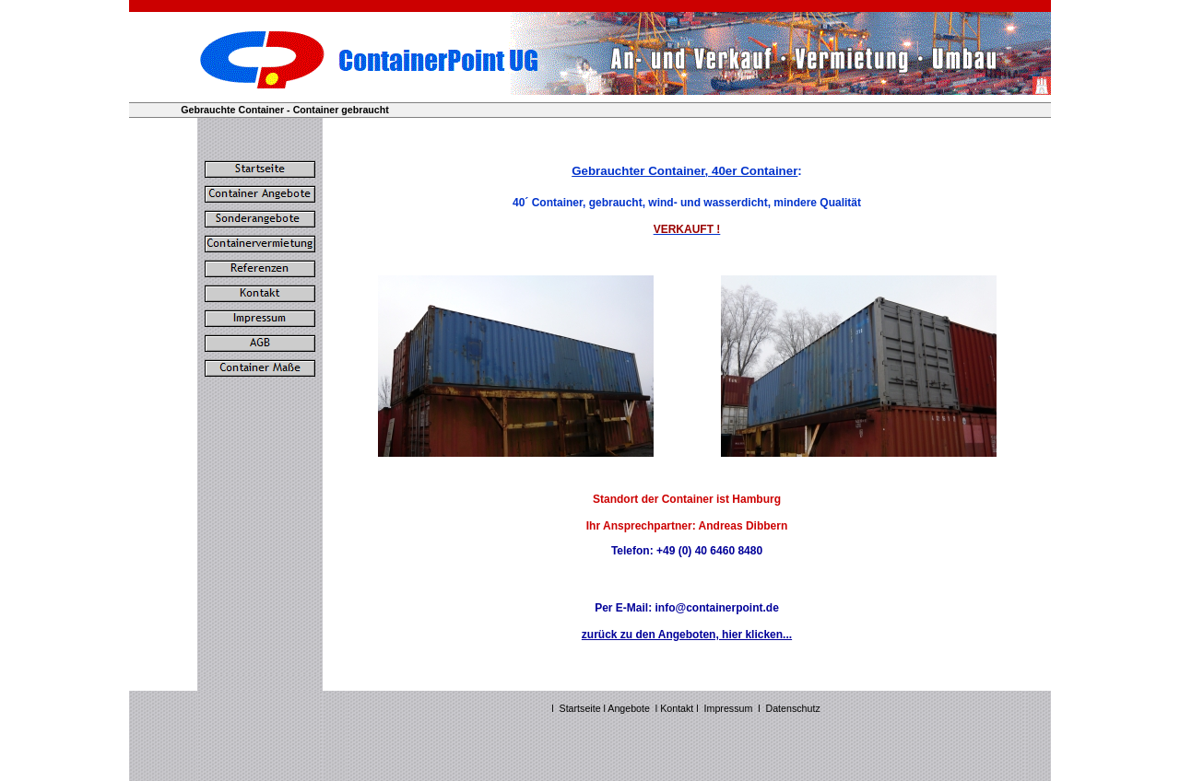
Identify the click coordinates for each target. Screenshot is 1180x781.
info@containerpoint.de (716, 607)
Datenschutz (793, 708)
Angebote (629, 708)
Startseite (580, 708)
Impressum (728, 708)
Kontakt (678, 708)
